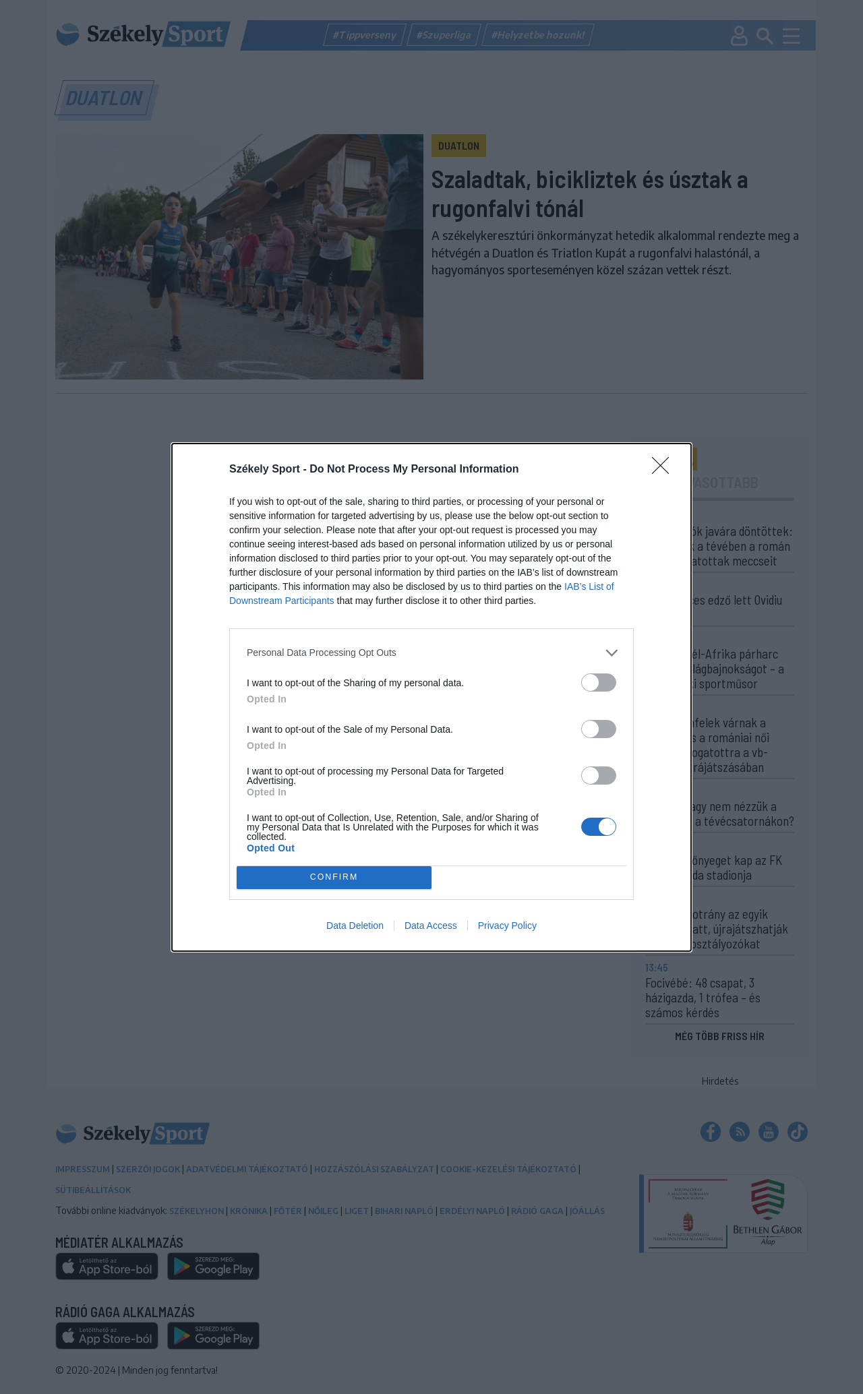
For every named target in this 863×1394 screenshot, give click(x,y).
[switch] (598, 682)
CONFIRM (334, 877)
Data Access (431, 925)
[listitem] (431, 653)
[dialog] (431, 697)
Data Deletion (355, 925)
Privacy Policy (507, 925)
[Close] (665, 470)
